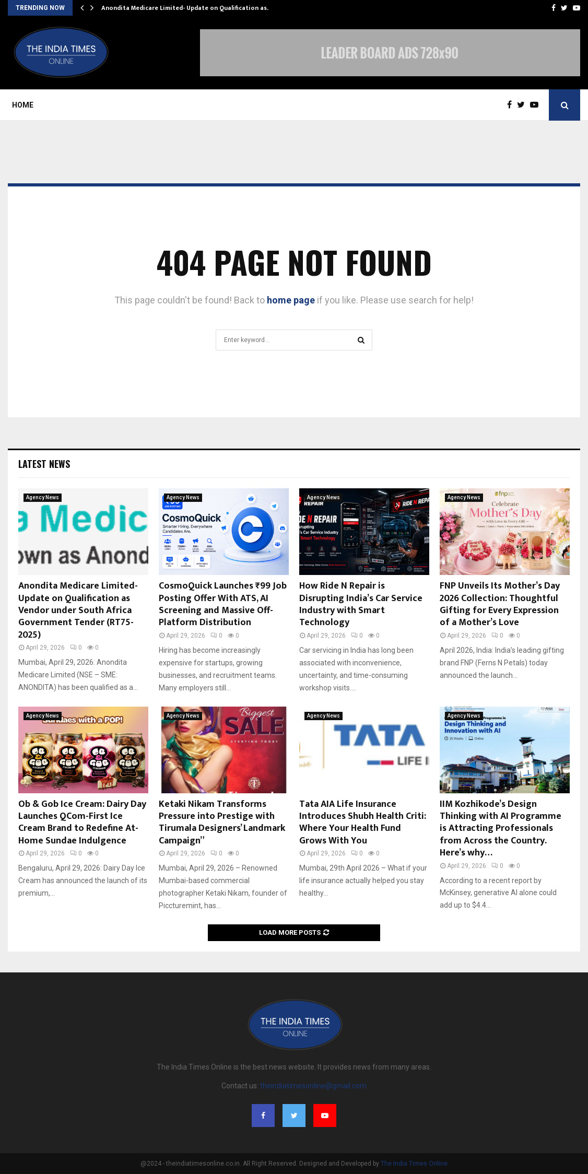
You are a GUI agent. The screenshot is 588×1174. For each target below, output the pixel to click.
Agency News (42, 497)
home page (291, 300)
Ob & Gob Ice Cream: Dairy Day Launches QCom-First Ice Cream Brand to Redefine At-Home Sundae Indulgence (82, 822)
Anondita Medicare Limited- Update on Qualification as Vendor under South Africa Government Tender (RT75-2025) (78, 610)
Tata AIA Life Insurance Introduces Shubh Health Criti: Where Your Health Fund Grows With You (362, 822)
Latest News (44, 464)
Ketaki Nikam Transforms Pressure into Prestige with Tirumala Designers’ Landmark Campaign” (222, 822)
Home (22, 105)
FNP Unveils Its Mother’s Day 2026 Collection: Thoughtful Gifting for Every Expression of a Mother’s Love (500, 604)
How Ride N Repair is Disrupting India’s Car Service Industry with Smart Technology (360, 604)
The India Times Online (414, 1163)
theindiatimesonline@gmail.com (313, 1086)
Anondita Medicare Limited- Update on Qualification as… (186, 8)
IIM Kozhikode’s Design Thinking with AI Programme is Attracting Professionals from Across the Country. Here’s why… (500, 828)
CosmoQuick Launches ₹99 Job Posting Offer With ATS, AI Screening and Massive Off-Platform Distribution (223, 604)
